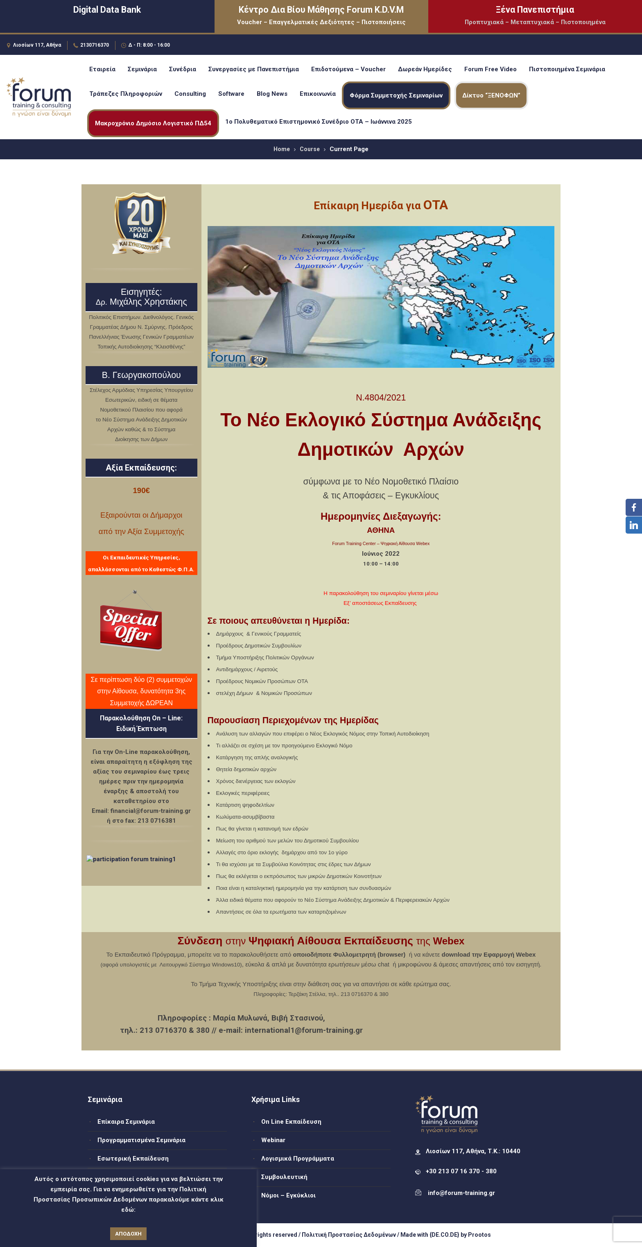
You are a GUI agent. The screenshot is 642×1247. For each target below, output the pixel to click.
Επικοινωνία (318, 93)
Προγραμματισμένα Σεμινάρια (141, 1140)
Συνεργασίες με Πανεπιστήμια (253, 69)
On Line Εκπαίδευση (291, 1121)
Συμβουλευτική (284, 1177)
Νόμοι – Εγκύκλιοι (288, 1195)
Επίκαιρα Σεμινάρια (126, 1121)
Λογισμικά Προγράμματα (297, 1158)
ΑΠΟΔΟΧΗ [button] (128, 1234)
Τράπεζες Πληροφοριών (125, 93)
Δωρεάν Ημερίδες (425, 69)
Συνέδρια (182, 69)
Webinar (273, 1140)
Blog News (272, 93)
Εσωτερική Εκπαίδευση (133, 1158)
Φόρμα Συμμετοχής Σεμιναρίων (396, 95)
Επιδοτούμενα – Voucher (348, 69)
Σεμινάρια (142, 69)
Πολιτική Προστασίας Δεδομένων (349, 1234)
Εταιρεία (102, 69)
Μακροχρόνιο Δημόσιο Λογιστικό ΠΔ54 (153, 123)
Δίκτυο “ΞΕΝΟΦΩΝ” (491, 95)
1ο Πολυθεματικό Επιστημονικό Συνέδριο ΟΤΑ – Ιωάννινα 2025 (318, 121)
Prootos (479, 1234)
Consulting (190, 93)
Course (310, 149)
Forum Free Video (490, 69)
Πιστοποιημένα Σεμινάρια (567, 69)
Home (282, 149)
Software (231, 93)
